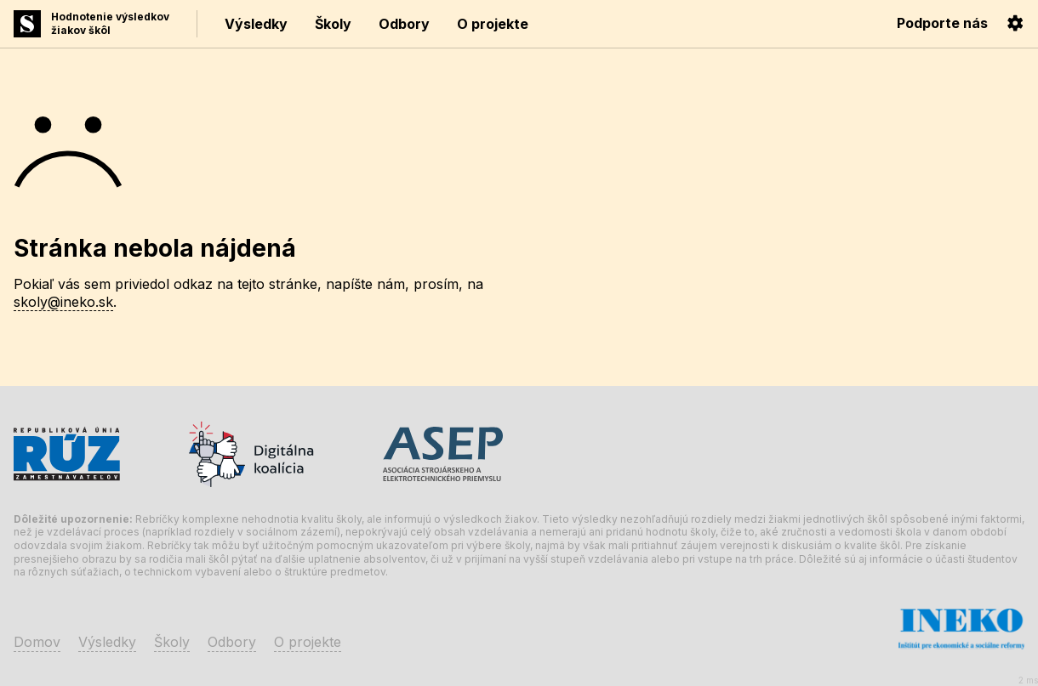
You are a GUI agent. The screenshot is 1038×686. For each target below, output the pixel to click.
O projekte (492, 23)
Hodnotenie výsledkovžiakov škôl (110, 23)
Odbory (404, 23)
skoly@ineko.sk (63, 301)
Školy (333, 23)
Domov (37, 641)
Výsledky (256, 23)
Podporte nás (942, 22)
